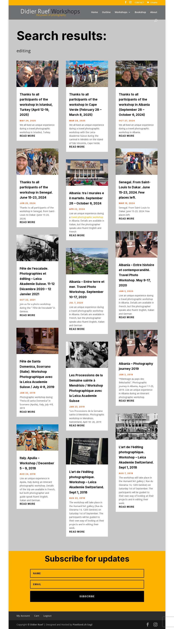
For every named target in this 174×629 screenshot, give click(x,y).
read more (27, 135)
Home (94, 12)
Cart (36, 615)
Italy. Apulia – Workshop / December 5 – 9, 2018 (37, 463)
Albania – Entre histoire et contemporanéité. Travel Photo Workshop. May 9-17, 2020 (136, 275)
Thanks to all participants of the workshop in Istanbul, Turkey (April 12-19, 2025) (36, 105)
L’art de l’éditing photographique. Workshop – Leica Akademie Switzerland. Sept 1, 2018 (86, 482)
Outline (106, 12)
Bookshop (140, 12)
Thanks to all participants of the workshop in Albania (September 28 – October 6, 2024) (134, 105)
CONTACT (139, 3)
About (153, 12)
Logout (47, 615)
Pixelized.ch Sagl (82, 624)
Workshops (121, 12)
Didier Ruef (36, 624)
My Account (23, 615)
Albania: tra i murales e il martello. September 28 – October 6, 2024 (86, 198)
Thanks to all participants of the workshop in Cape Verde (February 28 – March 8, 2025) (85, 105)
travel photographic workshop (87, 217)
